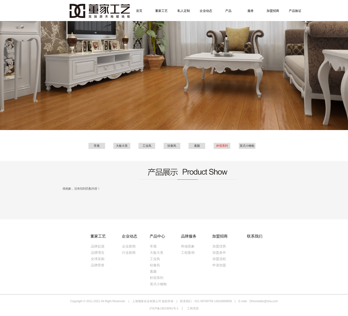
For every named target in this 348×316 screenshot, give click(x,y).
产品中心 (157, 236)
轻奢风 (171, 145)
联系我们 (254, 236)
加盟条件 (219, 252)
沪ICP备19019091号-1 (163, 308)
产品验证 (295, 11)
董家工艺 (161, 11)
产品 (228, 11)
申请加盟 (219, 265)
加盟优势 (219, 246)
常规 (97, 145)
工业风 (147, 145)
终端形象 (188, 246)
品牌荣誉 (97, 265)
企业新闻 (129, 246)
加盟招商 (273, 11)
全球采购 (97, 259)
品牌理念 (97, 252)
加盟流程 (219, 259)
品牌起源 (97, 246)
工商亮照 (193, 308)
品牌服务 (188, 236)
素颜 (197, 145)
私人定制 (183, 11)
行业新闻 (129, 252)
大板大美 (122, 145)
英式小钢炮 (247, 145)
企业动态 (206, 11)
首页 (139, 11)
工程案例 (188, 252)
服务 (250, 11)
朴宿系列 (222, 145)
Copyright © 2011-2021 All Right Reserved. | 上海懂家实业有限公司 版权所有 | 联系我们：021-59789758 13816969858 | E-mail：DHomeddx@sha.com (174, 301)
